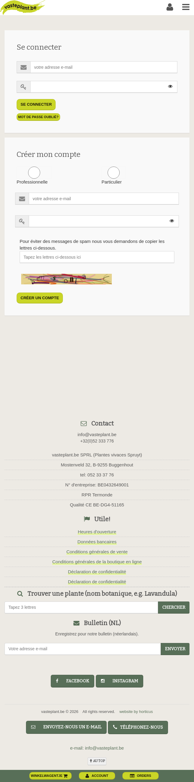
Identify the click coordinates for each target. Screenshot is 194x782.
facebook (72, 681)
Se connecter (36, 104)
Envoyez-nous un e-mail (66, 727)
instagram (119, 681)
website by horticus (136, 711)
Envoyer (175, 648)
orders (140, 775)
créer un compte (40, 298)
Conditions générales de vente (97, 551)
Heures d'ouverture (97, 531)
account (97, 775)
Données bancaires (96, 541)
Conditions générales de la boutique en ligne (97, 561)
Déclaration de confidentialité (97, 571)
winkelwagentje (49, 775)
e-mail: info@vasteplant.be (97, 748)
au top (97, 761)
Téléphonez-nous (138, 727)
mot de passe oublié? (38, 117)
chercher (173, 607)
